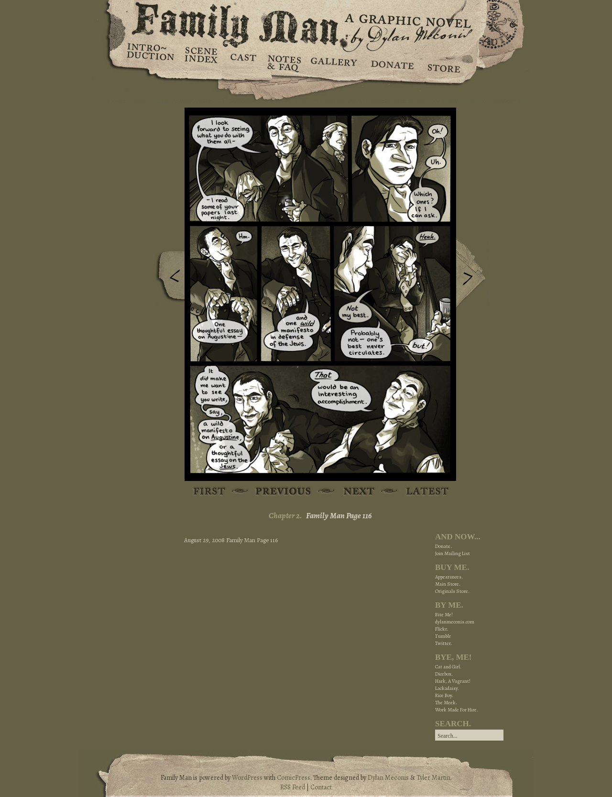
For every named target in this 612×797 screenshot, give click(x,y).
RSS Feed (292, 787)
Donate (391, 62)
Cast (243, 62)
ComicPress (293, 777)
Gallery (333, 62)
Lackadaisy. (447, 688)
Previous (168, 278)
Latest (422, 491)
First (209, 491)
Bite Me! (444, 614)
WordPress (247, 777)
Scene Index (202, 62)
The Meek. (446, 702)
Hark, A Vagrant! (452, 681)
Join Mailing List (452, 553)
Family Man (306, 22)
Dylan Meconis (388, 777)
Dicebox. (444, 673)
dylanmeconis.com (454, 621)
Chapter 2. (285, 515)
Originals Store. (452, 591)
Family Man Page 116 (339, 515)
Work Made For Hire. (456, 709)
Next (473, 274)
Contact (321, 787)
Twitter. (443, 643)
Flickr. (441, 629)
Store (443, 62)
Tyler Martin (433, 777)
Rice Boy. (444, 695)
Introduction (150, 55)
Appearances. (449, 576)
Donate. (443, 546)
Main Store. (447, 584)
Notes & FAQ (283, 62)
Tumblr (443, 636)
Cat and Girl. (448, 666)
